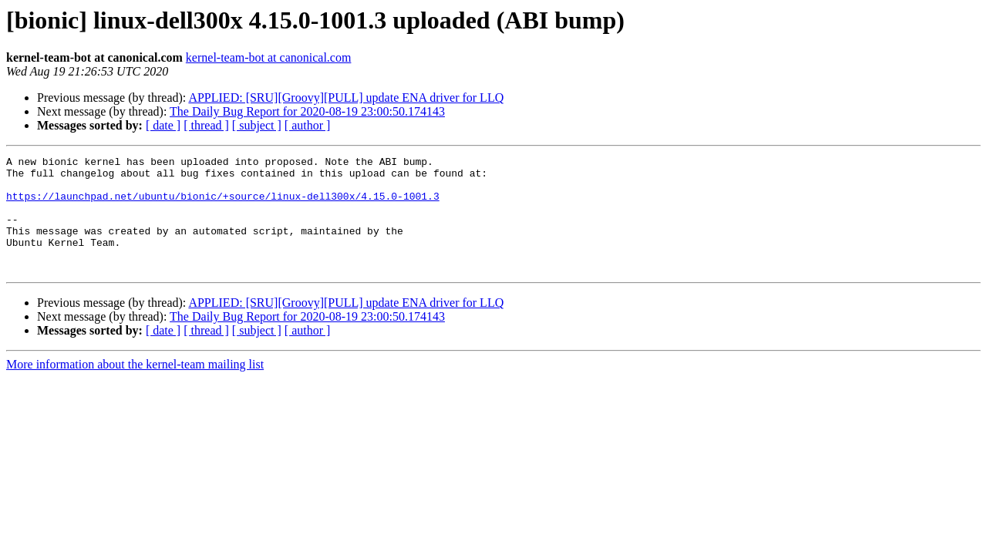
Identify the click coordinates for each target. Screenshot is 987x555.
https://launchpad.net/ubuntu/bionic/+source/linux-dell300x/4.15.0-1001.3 (223, 205)
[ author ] (308, 125)
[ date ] (163, 125)
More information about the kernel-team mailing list (135, 387)
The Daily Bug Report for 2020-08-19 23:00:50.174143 (307, 111)
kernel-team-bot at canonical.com (269, 57)
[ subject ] (256, 125)
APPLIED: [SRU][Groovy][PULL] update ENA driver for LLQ (346, 97)
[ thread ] (206, 125)
